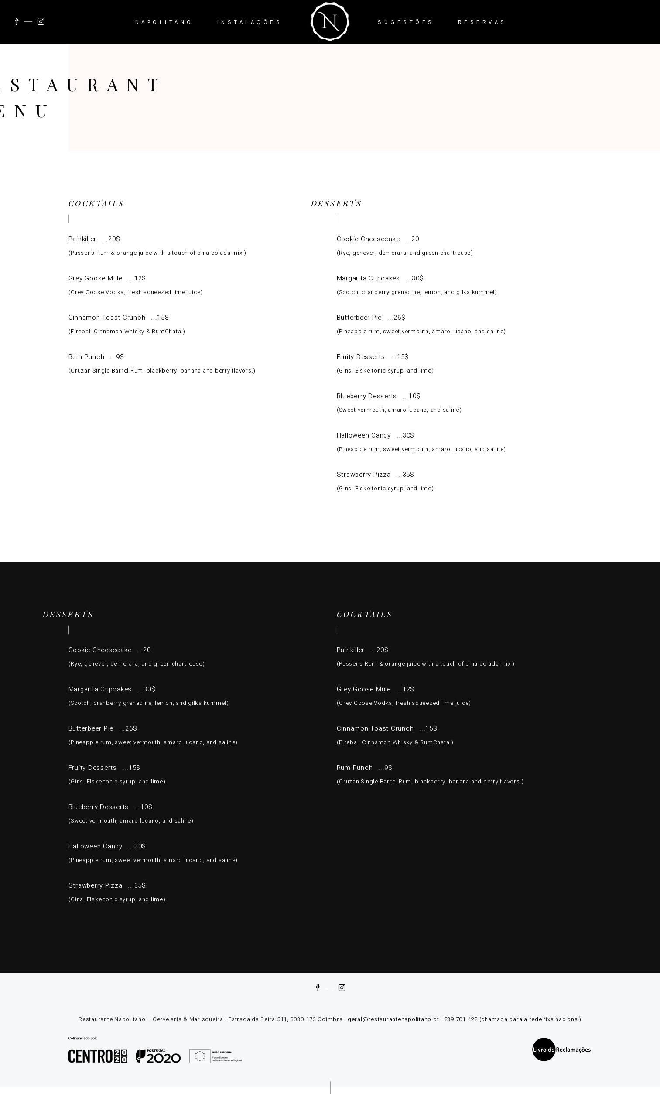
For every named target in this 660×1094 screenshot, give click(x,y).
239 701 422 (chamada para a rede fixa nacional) (512, 1019)
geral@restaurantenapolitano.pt (393, 1019)
